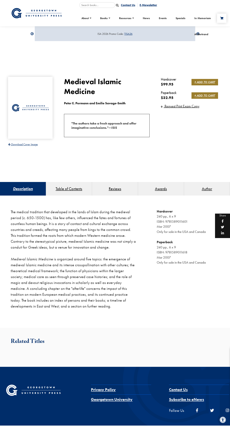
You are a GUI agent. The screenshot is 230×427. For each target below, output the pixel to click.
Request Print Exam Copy (180, 106)
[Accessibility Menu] (223, 419)
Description (23, 189)
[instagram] (227, 411)
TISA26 (128, 34)
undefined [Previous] (32, 34)
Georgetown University (111, 400)
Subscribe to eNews (186, 400)
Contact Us (178, 391)
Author (207, 189)
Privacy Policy (103, 391)
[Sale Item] (115, 34)
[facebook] (197, 411)
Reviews (115, 189)
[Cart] (220, 18)
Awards (161, 189)
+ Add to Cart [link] (205, 82)
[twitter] (212, 411)
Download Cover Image (23, 144)
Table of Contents (69, 189)
